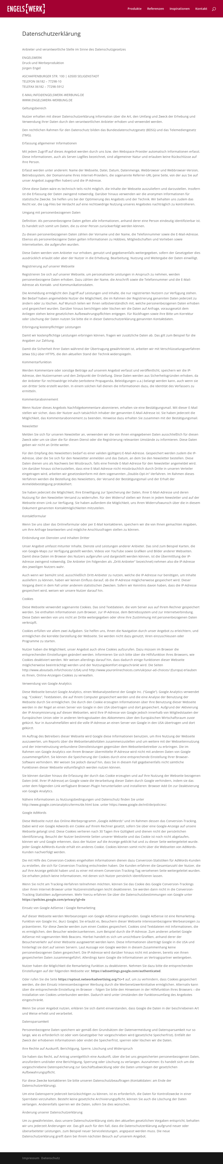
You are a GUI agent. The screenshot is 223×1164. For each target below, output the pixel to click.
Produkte (135, 9)
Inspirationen (180, 9)
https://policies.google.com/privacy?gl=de (53, 899)
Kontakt (201, 9)
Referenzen (155, 9)
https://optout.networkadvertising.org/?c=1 (91, 979)
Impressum (30, 1158)
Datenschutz (50, 1158)
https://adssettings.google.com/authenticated (125, 971)
